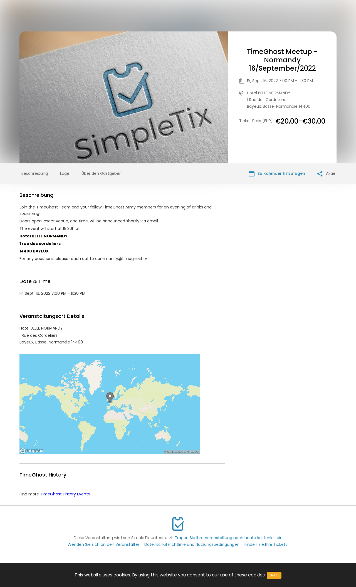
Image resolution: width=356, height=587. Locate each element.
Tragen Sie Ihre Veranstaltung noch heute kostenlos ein (229, 538)
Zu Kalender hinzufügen (277, 173)
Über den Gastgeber (101, 173)
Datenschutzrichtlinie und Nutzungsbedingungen (191, 544)
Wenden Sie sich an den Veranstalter (103, 544)
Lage (64, 173)
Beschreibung (34, 173)
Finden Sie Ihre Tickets (265, 544)
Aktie (326, 173)
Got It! (274, 575)
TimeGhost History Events (65, 494)
